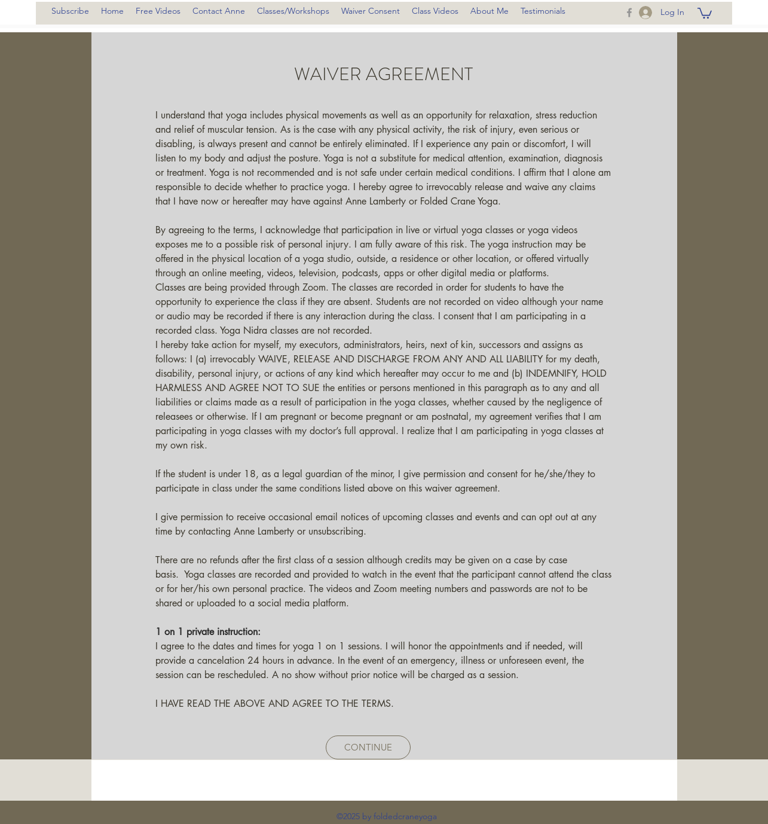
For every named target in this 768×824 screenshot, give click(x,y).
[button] (704, 13)
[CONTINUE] (368, 747)
